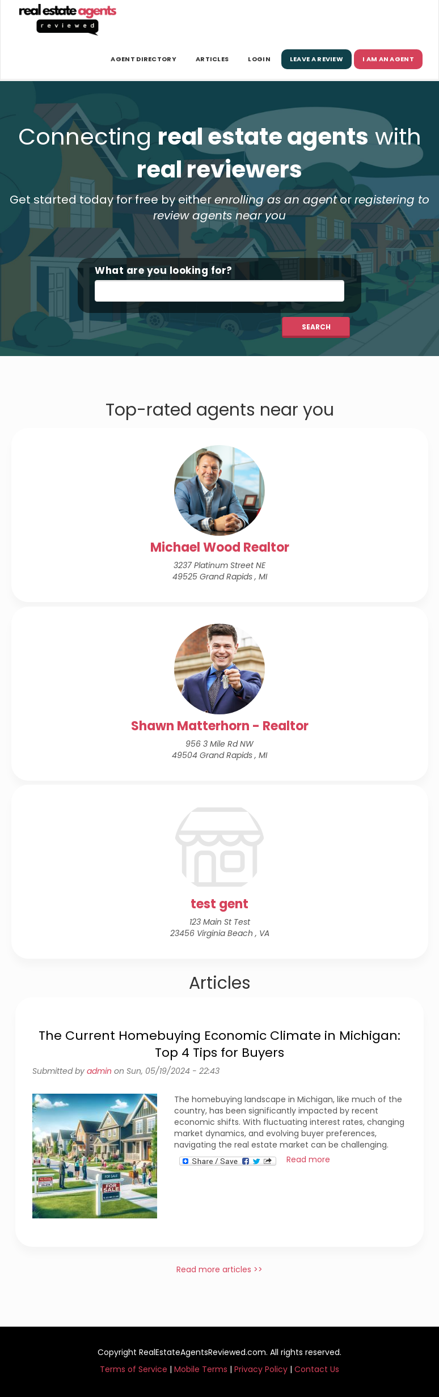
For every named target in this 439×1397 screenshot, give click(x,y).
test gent (219, 904)
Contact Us (316, 1369)
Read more (308, 1159)
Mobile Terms (200, 1369)
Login (259, 59)
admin (99, 1071)
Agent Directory (143, 59)
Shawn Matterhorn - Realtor (220, 726)
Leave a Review (316, 59)
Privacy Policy (261, 1369)
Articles (212, 59)
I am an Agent (388, 59)
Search (316, 327)
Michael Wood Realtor (219, 547)
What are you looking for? (164, 270)
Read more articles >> (219, 1269)
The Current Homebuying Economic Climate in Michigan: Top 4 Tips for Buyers (219, 1044)
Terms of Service (133, 1369)
